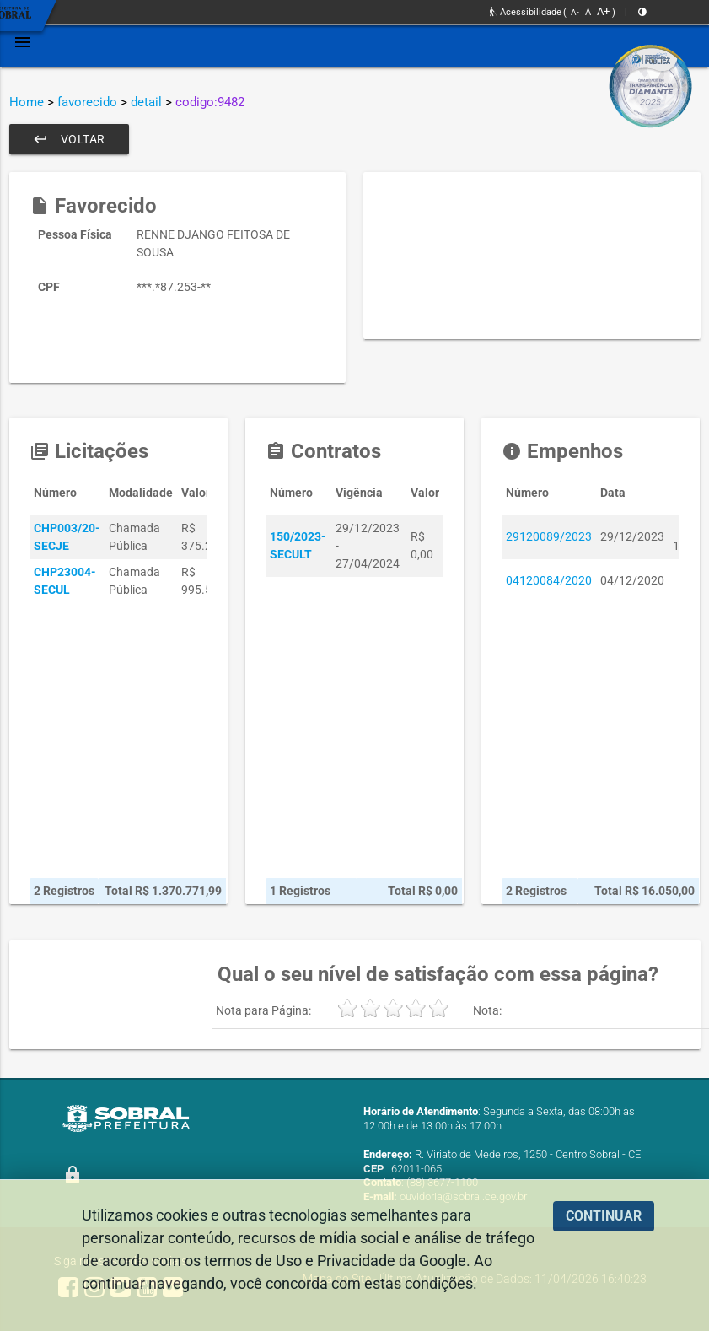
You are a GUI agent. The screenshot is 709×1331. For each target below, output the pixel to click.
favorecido (87, 102)
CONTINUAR (604, 1216)
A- (575, 12)
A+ (603, 11)
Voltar (69, 139)
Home (26, 102)
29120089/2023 (549, 536)
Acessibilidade (525, 12)
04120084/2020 (549, 580)
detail (146, 102)
